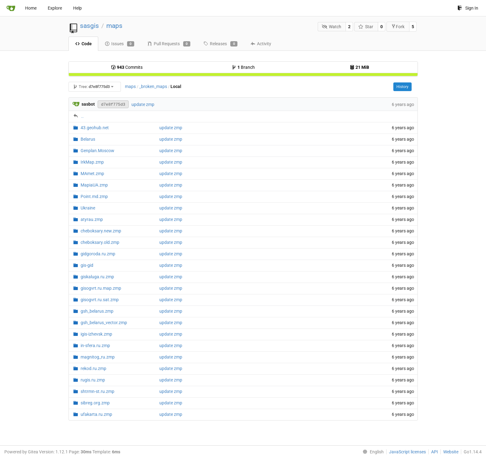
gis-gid (87, 265)
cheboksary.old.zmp (100, 242)
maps (114, 25)
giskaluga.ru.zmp (97, 276)
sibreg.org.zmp (95, 402)
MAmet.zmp (92, 173)
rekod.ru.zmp (93, 368)
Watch (331, 26)
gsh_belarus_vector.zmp (104, 322)
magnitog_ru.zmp (98, 357)
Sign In (468, 8)
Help (77, 8)
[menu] (372, 452)
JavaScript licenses (407, 451)
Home (31, 8)
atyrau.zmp (92, 219)
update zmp (142, 104)
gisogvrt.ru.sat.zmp (100, 299)
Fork (397, 26)
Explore (55, 8)
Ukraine (88, 207)
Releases (220, 44)
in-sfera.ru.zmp (95, 345)
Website (450, 451)
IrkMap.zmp (92, 162)
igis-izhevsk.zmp (96, 334)
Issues (119, 44)
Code (83, 43)
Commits (127, 67)
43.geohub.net (95, 127)
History (402, 87)
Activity (260, 43)
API (434, 451)
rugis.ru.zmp (93, 379)
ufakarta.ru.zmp (96, 414)
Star (365, 26)
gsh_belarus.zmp (97, 311)
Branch (243, 67)
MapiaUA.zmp (94, 185)
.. (82, 116)
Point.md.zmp (94, 196)
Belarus (88, 139)
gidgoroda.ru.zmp (98, 253)
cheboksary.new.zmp (101, 230)
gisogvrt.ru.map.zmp (101, 288)
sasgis (89, 25)
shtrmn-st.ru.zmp (97, 391)
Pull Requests (168, 44)
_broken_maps (153, 86)
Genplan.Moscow (97, 150)
